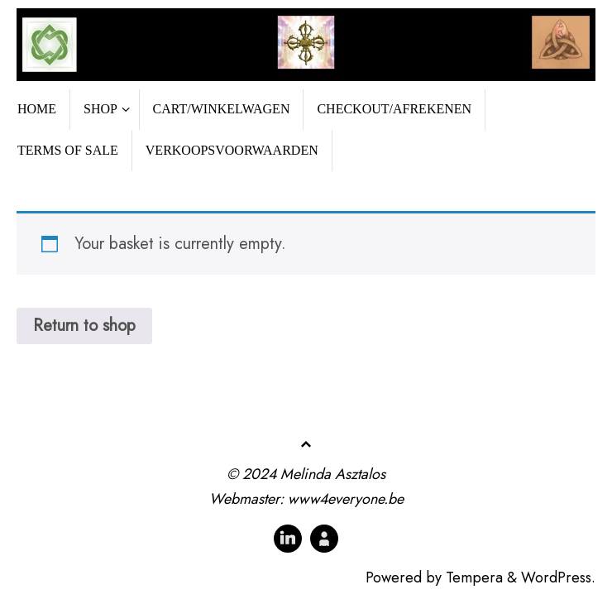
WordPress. (558, 577)
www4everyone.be (346, 499)
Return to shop (84, 326)
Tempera (474, 577)
